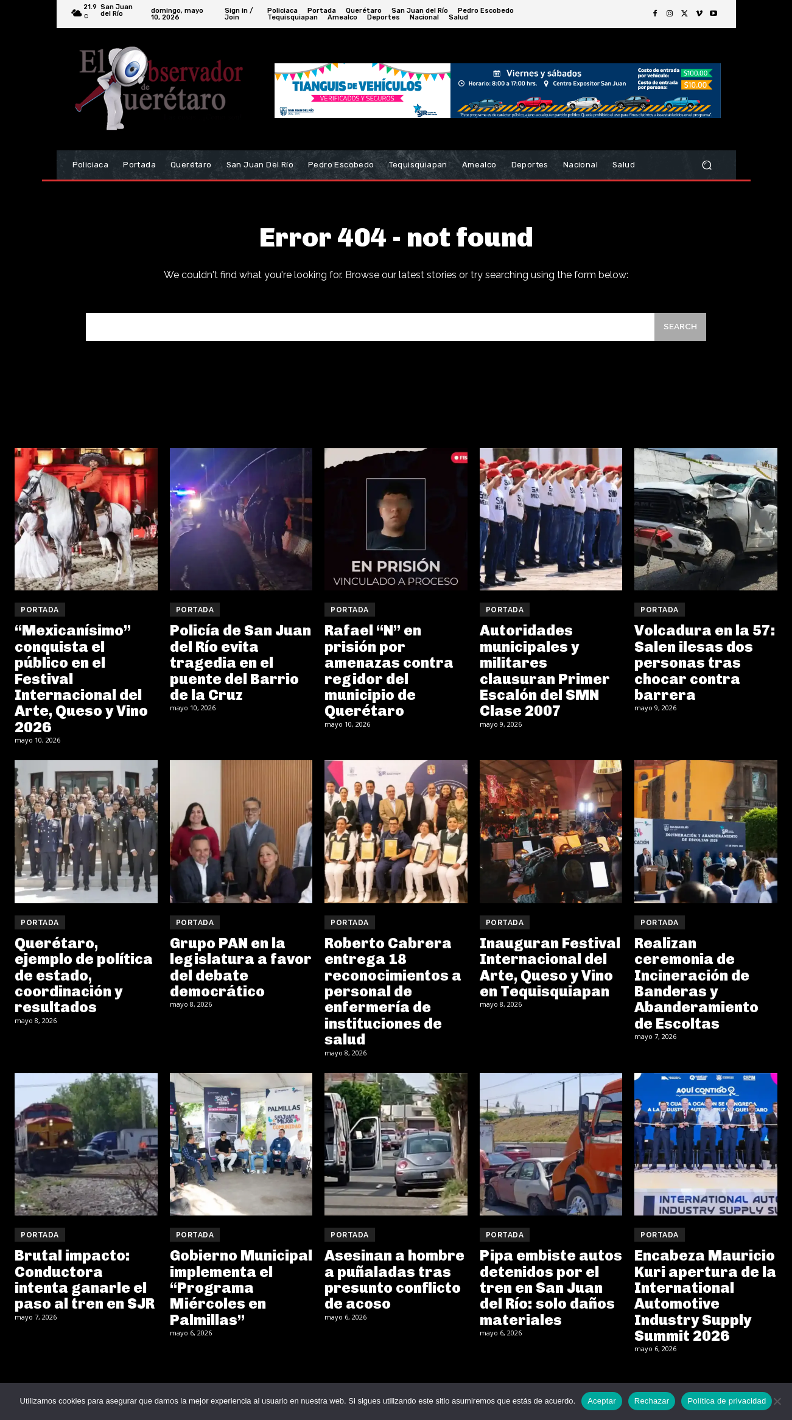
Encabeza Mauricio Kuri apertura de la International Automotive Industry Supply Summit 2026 (705, 1303)
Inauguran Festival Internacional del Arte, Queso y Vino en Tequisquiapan (550, 975)
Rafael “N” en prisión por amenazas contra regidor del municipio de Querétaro (389, 679)
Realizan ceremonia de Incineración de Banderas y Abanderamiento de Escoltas (696, 991)
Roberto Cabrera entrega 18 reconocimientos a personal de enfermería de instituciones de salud (392, 999)
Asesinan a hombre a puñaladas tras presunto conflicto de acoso (394, 1287)
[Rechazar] (777, 1401)
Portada (40, 618)
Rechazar (652, 1400)
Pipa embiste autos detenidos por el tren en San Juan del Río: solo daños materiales (551, 1295)
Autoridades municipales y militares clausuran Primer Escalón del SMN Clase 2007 (545, 679)
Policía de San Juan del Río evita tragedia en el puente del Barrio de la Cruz (240, 671)
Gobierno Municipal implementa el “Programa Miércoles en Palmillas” (241, 1295)
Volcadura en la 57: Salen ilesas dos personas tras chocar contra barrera (705, 671)
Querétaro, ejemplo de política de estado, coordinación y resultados (84, 983)
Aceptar (601, 1400)
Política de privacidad (726, 1400)
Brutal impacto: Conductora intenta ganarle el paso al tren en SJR (85, 1287)
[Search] (678, 334)
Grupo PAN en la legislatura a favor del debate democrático (241, 975)
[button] (707, 165)
